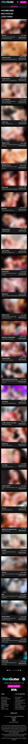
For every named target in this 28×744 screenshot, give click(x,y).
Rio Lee (4, 35)
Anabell (4, 550)
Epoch (13, 719)
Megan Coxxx (6, 143)
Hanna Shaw (5, 271)
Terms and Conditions (6, 698)
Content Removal (5, 704)
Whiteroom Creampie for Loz (8, 252)
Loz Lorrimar (5, 250)
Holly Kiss (4, 337)
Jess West (5, 401)
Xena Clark (5, 187)
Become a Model (4, 709)
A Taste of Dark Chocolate (7, 360)
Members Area (4, 697)
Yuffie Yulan (5, 661)
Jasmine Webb (6, 358)
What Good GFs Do (6, 531)
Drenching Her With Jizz (7, 509)
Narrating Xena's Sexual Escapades (9, 189)
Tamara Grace (6, 229)
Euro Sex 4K (22, 37)
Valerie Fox (5, 294)
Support (3, 707)
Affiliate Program (4, 706)
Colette (4, 572)
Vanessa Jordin (6, 57)
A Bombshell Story (6, 231)
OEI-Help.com (20, 716)
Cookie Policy (4, 701)
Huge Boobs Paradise (6, 424)
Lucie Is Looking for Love (7, 123)
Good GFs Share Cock (7, 445)
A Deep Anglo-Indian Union (8, 210)
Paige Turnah (5, 315)
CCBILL (14, 720)
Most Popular (7, 13)
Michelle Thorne (6, 165)
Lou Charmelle (6, 99)
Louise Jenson (6, 422)
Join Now (23, 2)
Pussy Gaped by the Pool (7, 466)
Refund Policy (4, 703)
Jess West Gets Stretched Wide (9, 403)
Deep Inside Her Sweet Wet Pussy (9, 59)
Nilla (3, 594)
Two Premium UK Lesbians (8, 338)
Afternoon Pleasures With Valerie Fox (10, 295)
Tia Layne (13, 422)
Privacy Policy (4, 700)
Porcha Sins (14, 379)
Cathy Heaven (6, 78)
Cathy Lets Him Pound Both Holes (9, 80)
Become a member (14, 686)
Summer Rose (13, 529)
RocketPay (13, 717)
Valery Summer (6, 379)
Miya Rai (4, 208)
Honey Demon (6, 616)
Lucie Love (5, 122)
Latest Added (6, 16)
